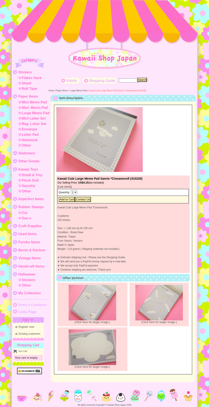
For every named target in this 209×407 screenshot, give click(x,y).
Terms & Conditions (32, 305)
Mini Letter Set (34, 118)
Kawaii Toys (28, 169)
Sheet (26, 83)
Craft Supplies (30, 226)
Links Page (27, 312)
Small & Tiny (32, 175)
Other (26, 145)
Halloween (26, 274)
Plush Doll (30, 180)
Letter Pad (30, 134)
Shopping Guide (99, 81)
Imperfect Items (31, 199)
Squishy (28, 186)
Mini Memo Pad (34, 102)
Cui (24, 213)
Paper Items (28, 96)
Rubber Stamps (31, 207)
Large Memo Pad (35, 113)
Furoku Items (29, 242)
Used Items (27, 234)
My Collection (29, 293)
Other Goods (29, 161)
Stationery (26, 153)
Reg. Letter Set (34, 124)
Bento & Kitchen (31, 250)
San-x (26, 218)
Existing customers (29, 333)
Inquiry (70, 81)
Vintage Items (29, 258)
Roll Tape (29, 88)
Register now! (26, 326)
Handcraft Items (31, 266)
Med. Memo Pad (35, 107)
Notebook (30, 140)
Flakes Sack (32, 78)
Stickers (25, 72)
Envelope (29, 129)
